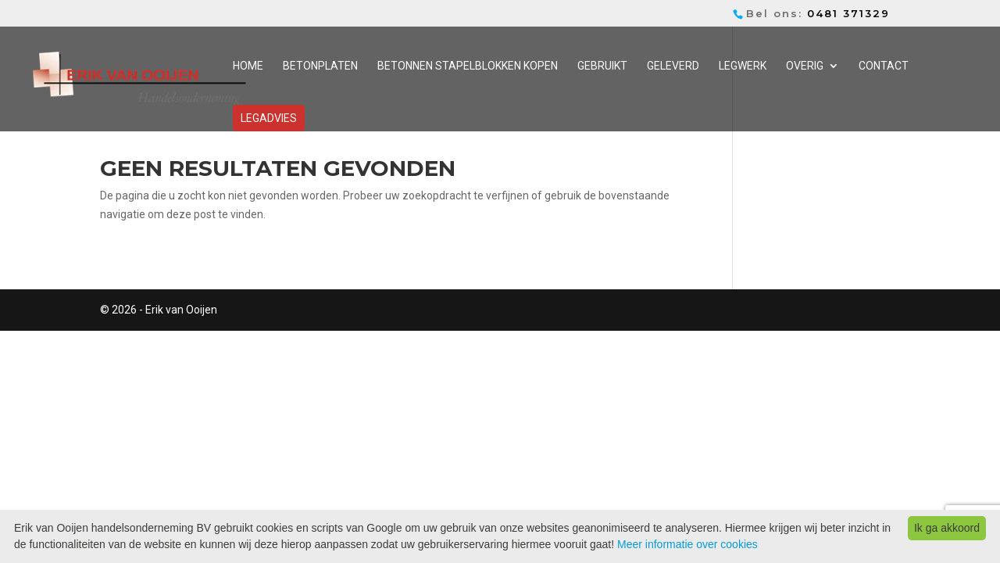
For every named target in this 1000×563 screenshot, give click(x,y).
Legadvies (269, 118)
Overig (804, 66)
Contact (884, 66)
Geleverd (673, 66)
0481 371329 (848, 13)
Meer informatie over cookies (687, 544)
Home (248, 66)
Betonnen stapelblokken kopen (467, 66)
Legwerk (742, 66)
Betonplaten (320, 66)
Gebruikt (602, 66)
